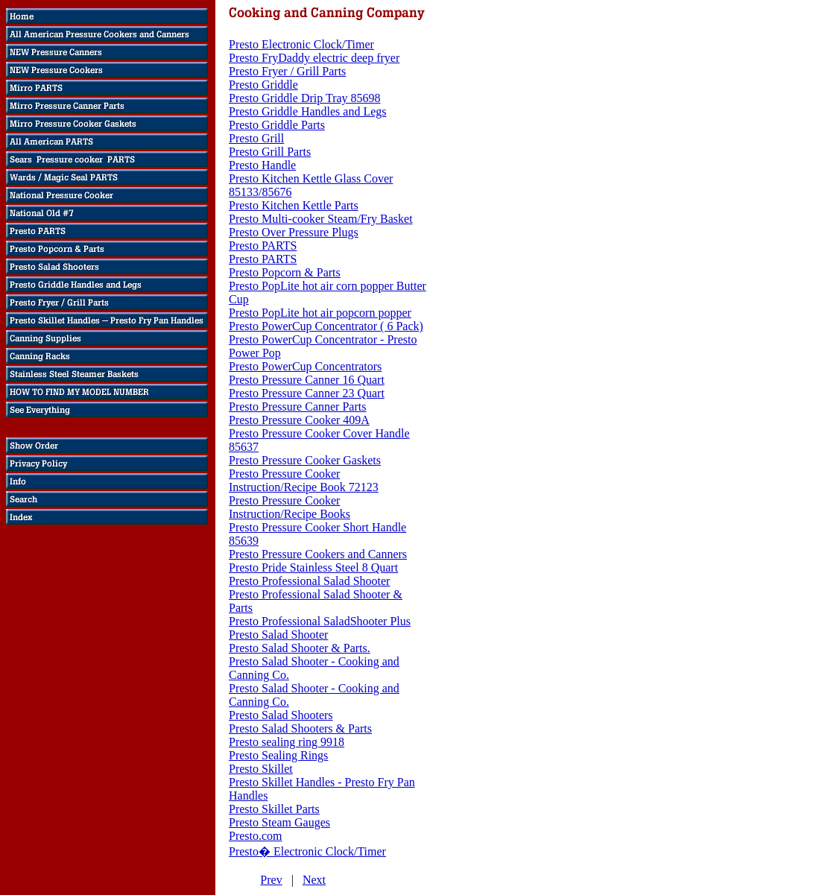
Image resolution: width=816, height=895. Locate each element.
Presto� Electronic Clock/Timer (307, 851)
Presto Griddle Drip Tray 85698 (305, 98)
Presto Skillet (261, 768)
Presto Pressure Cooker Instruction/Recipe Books (289, 507)
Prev (271, 879)
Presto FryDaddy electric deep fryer (314, 57)
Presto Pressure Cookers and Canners (318, 554)
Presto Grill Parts (270, 151)
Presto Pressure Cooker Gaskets (305, 460)
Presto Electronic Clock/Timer (301, 44)
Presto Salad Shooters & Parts (300, 728)
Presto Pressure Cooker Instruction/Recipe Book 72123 (304, 480)
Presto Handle (262, 165)
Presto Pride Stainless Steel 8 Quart (313, 567)
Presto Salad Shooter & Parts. (299, 648)
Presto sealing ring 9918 (286, 742)
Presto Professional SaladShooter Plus (320, 621)
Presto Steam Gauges (279, 822)
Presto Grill (256, 138)
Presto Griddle (263, 84)
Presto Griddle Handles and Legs (308, 111)
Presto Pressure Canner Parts (297, 406)
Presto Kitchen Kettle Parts (293, 205)
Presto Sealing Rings (278, 755)
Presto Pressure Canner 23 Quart (307, 393)
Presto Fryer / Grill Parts (287, 71)
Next (314, 879)
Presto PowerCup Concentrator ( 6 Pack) (326, 326)
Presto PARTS (263, 245)
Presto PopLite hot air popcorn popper (320, 312)
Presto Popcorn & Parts (285, 272)
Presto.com (255, 835)
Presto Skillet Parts (274, 809)
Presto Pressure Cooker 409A (299, 420)
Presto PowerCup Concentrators (305, 366)
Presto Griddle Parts (277, 124)
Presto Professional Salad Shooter (309, 581)
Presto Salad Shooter (278, 634)
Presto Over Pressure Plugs (293, 232)
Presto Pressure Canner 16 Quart (307, 379)
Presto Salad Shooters (281, 715)
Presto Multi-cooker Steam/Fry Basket (321, 218)
